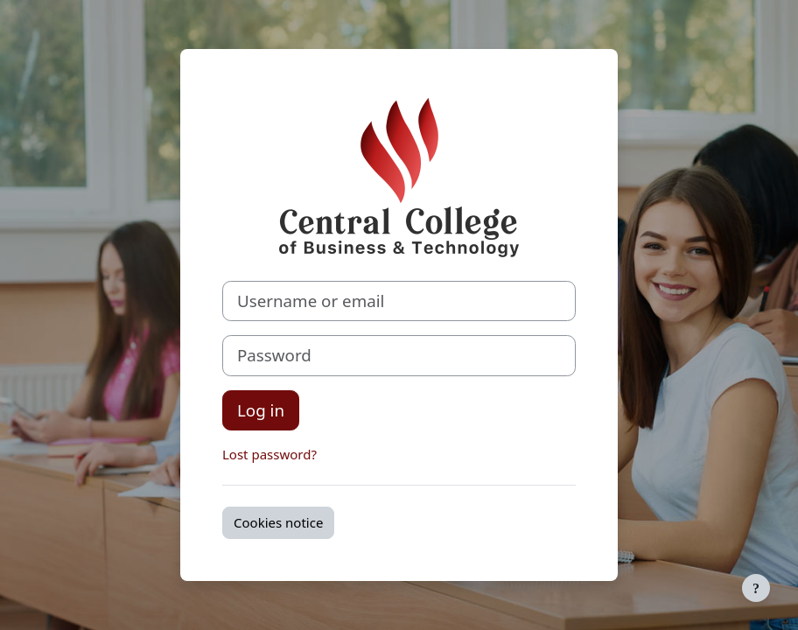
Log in (260, 410)
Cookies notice (278, 522)
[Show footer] (756, 588)
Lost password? (269, 454)
